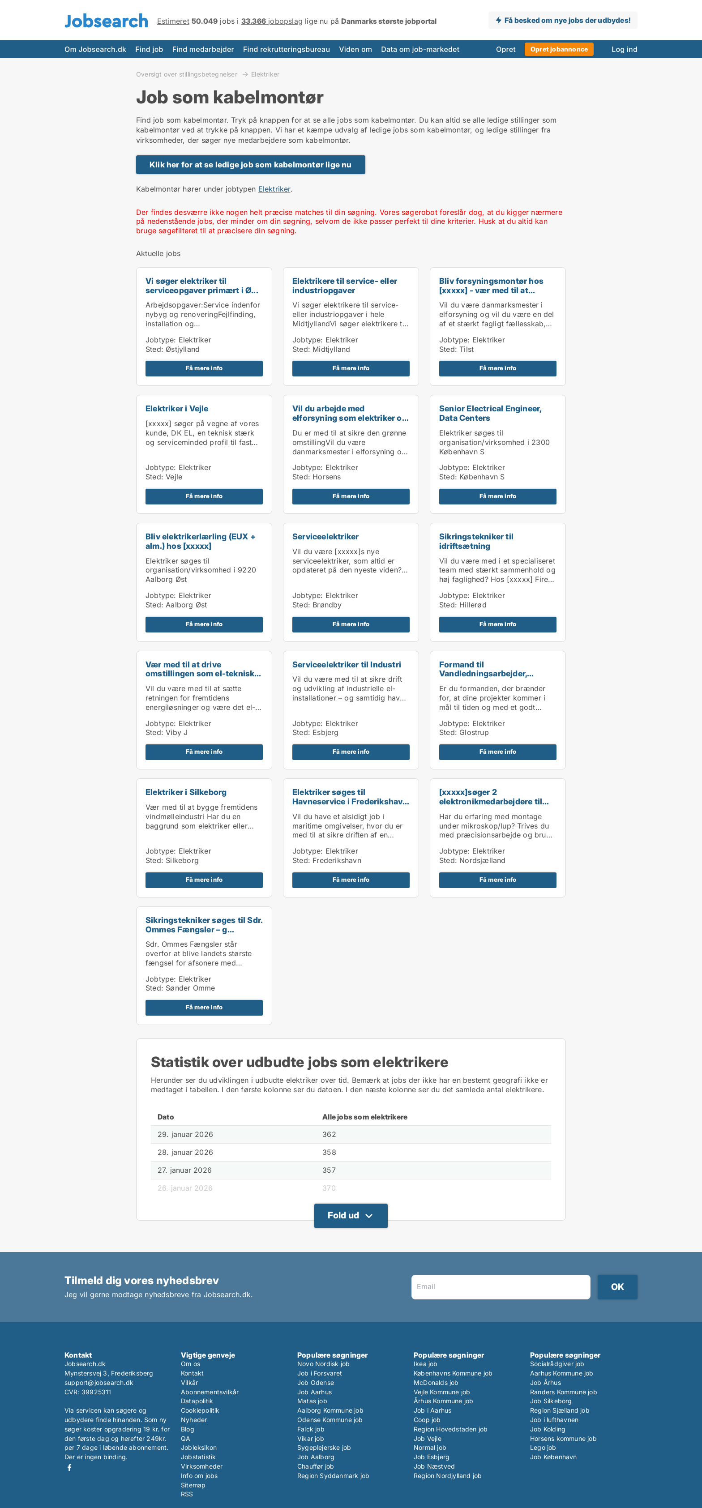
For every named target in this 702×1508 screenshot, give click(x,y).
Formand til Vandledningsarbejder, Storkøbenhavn (483, 674)
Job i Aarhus (432, 1410)
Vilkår (189, 1382)
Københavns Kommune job (453, 1373)
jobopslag (272, 21)
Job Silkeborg (551, 1401)
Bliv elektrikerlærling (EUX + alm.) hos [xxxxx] (201, 541)
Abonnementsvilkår (210, 1392)
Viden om (355, 49)
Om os (190, 1363)
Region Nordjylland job (448, 1475)
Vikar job (310, 1438)
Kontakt (192, 1373)
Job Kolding (547, 1429)
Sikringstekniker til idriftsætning (476, 541)
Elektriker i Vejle (177, 408)
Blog (187, 1429)
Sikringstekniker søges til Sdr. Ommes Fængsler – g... (204, 924)
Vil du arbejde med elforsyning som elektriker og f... (349, 418)
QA (185, 1438)
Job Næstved (434, 1466)
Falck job (311, 1429)
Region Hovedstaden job (451, 1429)
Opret (506, 49)
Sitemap (193, 1485)
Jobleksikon (199, 1447)
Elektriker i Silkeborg (186, 792)
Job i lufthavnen (554, 1419)
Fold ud (343, 1215)
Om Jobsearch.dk (95, 49)
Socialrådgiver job (557, 1363)
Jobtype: (161, 339)
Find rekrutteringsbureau (286, 49)
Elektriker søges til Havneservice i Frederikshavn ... (350, 801)
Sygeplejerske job (324, 1447)
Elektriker (265, 74)
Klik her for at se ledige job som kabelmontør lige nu (251, 164)
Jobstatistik (198, 1457)
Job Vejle (427, 1438)
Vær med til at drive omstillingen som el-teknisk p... (200, 674)
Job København (553, 1457)
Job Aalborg (315, 1457)
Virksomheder (202, 1466)
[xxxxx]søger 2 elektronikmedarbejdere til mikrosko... (490, 801)
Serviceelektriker (325, 536)
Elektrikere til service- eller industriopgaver (344, 285)
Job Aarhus (314, 1392)
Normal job (430, 1447)
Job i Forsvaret (319, 1373)
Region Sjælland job (560, 1410)
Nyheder (194, 1419)
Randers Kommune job (563, 1392)
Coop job (427, 1419)
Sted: (154, 349)
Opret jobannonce (559, 49)
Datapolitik (197, 1401)
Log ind (625, 49)
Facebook (69, 1467)
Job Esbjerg (431, 1457)
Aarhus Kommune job (562, 1373)
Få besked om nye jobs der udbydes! (567, 20)
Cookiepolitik (200, 1410)
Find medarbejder (203, 49)
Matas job (312, 1401)
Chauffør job (315, 1466)
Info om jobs (199, 1475)
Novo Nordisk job (323, 1363)
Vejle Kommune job (442, 1392)
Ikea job (426, 1363)
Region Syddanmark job (333, 1475)
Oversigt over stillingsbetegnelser (187, 73)
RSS (187, 1494)
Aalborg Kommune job (330, 1410)
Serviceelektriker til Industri (346, 664)
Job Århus (545, 1382)
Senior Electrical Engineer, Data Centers (490, 413)
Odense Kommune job (330, 1419)
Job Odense (315, 1382)
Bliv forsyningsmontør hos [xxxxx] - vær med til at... (491, 285)
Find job (149, 49)
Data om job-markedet (420, 49)
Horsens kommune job (563, 1438)
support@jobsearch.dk (98, 1382)
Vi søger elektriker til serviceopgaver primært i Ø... (202, 285)
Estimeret (173, 21)
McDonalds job (436, 1382)
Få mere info (204, 368)
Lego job (543, 1447)
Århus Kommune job (443, 1401)
